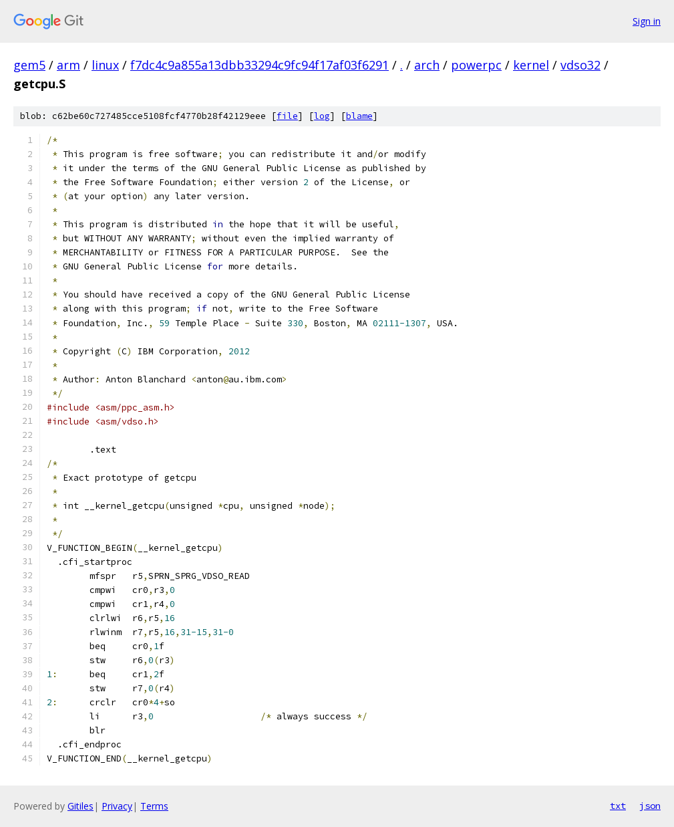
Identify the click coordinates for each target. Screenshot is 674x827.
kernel (531, 65)
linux (105, 65)
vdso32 (580, 65)
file (287, 116)
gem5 (29, 65)
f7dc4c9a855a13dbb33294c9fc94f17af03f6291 (259, 65)
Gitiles (80, 806)
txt (618, 806)
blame (359, 116)
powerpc (476, 65)
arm (68, 65)
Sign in (647, 21)
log (322, 116)
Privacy (117, 806)
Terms (154, 806)
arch (427, 65)
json (650, 806)
